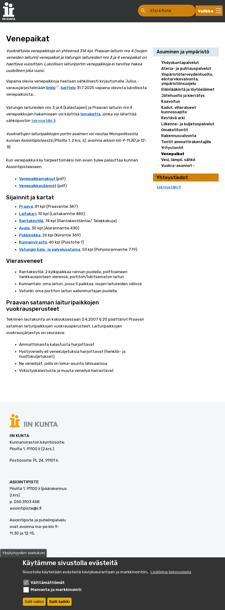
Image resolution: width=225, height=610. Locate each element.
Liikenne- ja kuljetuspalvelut (187, 124)
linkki (52, 87)
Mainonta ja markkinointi (56, 591)
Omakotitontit (174, 130)
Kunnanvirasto (33, 242)
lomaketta (90, 114)
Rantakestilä (31, 220)
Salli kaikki (59, 603)
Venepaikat (172, 154)
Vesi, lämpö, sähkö (178, 159)
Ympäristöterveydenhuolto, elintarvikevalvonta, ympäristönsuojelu (187, 79)
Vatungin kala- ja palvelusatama (49, 249)
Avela (24, 228)
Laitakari (27, 213)
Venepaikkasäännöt (37, 185)
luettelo (68, 87)
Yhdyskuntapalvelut (180, 62)
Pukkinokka (29, 235)
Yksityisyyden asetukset (23, 554)
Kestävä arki (173, 118)
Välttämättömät (48, 583)
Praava (26, 206)
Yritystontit (172, 148)
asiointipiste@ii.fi (25, 508)
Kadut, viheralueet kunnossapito (178, 109)
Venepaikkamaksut (37, 178)
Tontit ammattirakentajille (186, 142)
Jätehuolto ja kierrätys (183, 95)
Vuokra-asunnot (178, 165)
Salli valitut (34, 603)
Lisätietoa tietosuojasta (171, 573)
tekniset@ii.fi (43, 120)
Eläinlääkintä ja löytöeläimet (187, 89)
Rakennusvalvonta (178, 136)
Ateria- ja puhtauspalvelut (186, 68)
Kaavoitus (170, 101)
